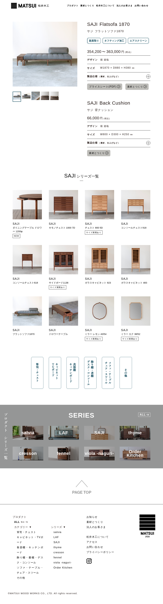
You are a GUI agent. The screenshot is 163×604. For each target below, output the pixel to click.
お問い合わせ (141, 5)
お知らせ (92, 517)
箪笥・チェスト (26, 532)
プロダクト (72, 5)
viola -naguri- (63, 562)
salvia (58, 532)
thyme (58, 547)
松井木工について (105, 5)
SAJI (57, 542)
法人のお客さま (124, 5)
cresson (59, 552)
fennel (58, 557)
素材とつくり (87, 5)
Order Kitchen (63, 567)
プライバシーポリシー (100, 552)
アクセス (92, 542)
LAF (56, 537)
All (144, 416)
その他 (21, 578)
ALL (17, 522)
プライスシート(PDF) (103, 87)
